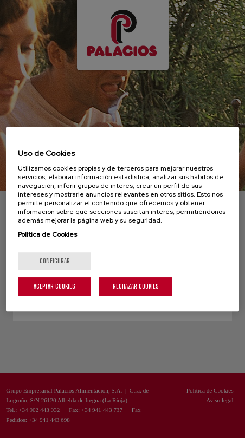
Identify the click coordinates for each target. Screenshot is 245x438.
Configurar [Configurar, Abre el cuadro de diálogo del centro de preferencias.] (55, 261)
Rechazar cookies (136, 286)
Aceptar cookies (54, 286)
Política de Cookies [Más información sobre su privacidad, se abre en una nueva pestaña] (47, 234)
